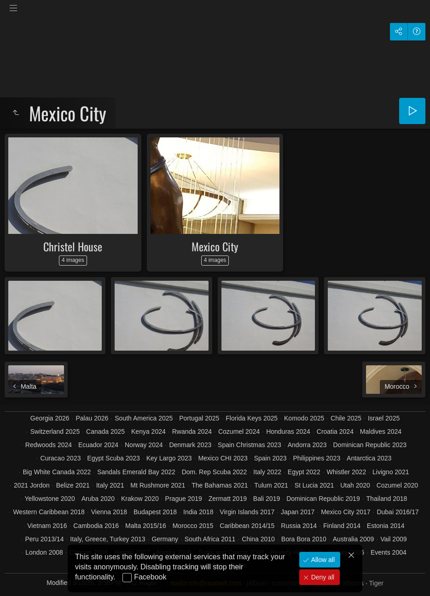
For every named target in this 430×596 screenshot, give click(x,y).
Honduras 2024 (288, 431)
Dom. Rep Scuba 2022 (214, 472)
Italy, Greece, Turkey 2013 (107, 539)
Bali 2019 (266, 498)
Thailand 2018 (386, 498)
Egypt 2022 (304, 472)
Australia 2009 (353, 539)
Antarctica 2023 (369, 458)
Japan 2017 (297, 512)
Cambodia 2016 (96, 525)
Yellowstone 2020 (50, 498)
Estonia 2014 (386, 525)
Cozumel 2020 (397, 485)
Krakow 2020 (140, 498)
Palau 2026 (92, 418)
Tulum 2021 (271, 485)
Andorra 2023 (307, 444)
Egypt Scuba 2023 (113, 458)
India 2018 (198, 512)
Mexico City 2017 (345, 512)
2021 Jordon (32, 485)
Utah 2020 (355, 485)
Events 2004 (389, 552)
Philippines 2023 (316, 458)
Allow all (322, 559)
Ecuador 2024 (98, 444)
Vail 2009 (393, 539)
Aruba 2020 (98, 498)
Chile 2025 (346, 418)
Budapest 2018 (155, 512)
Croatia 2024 (335, 431)
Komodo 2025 (304, 418)
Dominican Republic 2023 (370, 444)
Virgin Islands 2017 (247, 512)
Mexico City (215, 246)
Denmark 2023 (190, 444)
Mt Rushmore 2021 (157, 485)
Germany (164, 539)
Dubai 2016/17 (397, 512)
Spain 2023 (270, 458)
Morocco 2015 (193, 525)
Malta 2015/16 (145, 525)
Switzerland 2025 (55, 431)
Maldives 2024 (380, 431)
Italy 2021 (110, 485)
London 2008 (44, 552)
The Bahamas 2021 (220, 485)
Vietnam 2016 (47, 525)
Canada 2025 (105, 431)
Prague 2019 (183, 498)
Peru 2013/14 (44, 539)
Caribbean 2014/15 (247, 525)
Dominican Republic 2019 (323, 498)
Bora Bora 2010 (303, 539)
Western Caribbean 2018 (48, 512)
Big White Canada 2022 (57, 472)
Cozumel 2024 (239, 431)
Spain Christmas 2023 (249, 444)
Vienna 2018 (109, 512)
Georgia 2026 (50, 418)
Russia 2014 (299, 525)
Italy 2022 (267, 472)
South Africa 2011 (210, 539)
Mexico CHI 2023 (222, 458)
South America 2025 (144, 418)
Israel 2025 (384, 418)
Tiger (376, 583)
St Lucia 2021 (314, 485)
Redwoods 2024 (48, 444)
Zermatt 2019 (228, 498)
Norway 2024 (144, 444)
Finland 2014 (341, 525)
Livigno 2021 (390, 472)
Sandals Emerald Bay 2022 (136, 472)
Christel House (72, 246)
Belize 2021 (73, 485)
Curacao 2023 (61, 458)
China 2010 (258, 539)
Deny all (321, 577)
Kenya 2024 (148, 431)
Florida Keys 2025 (252, 418)
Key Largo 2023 (169, 458)
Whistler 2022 (346, 472)
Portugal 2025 (199, 418)
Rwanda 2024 (192, 431)
